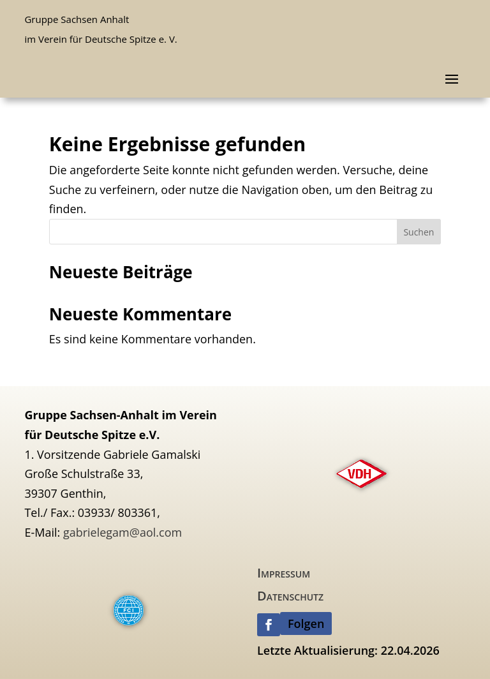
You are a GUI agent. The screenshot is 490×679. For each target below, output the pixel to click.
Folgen (306, 623)
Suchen (418, 232)
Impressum (283, 572)
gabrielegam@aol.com (122, 532)
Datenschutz (290, 595)
